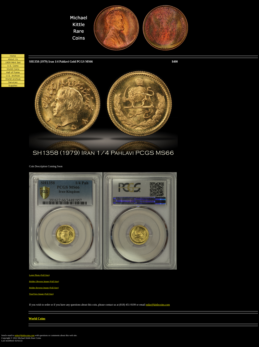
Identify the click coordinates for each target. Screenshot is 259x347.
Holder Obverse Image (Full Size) (44, 281)
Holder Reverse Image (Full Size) (44, 287)
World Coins (37, 318)
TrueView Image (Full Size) (41, 294)
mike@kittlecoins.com (158, 304)
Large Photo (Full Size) (39, 275)
